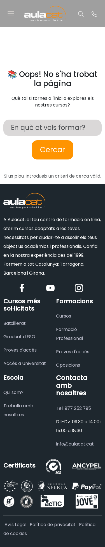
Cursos (63, 316)
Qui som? (13, 392)
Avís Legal (15, 524)
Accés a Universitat (24, 363)
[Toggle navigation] (10, 13)
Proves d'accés (20, 350)
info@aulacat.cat (75, 444)
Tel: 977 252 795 (73, 408)
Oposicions (68, 365)
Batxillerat (14, 323)
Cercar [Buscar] (52, 150)
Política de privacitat (53, 524)
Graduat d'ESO (19, 336)
